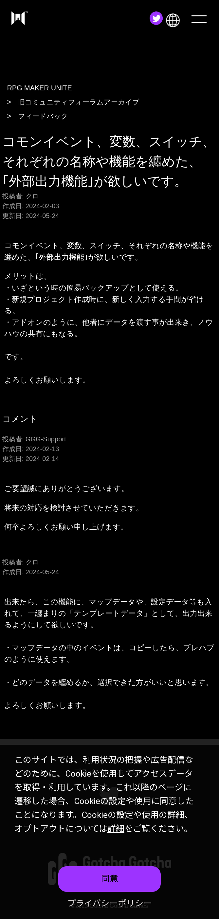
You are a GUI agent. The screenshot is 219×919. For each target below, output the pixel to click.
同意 (109, 879)
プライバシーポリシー (109, 903)
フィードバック (43, 116)
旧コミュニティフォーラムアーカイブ (78, 102)
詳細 (115, 829)
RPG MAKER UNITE (39, 88)
